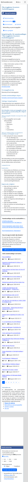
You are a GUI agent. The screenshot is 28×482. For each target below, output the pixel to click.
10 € (10, 459)
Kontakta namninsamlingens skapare (12, 98)
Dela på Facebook (9, 13)
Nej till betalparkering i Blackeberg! (11, 230)
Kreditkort (17, 466)
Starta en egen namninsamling (14, 250)
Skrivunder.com (6, 2)
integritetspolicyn (9, 479)
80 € (10, 461)
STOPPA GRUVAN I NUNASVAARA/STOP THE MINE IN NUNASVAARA (11, 223)
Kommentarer (7, 24)
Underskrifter (9, 21)
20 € (15, 459)
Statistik (18, 24)
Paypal (7, 466)
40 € (5, 461)
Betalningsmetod (7, 464)
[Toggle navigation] (25, 2)
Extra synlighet (8, 30)
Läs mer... (5, 456)
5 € (5, 459)
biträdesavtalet (6, 86)
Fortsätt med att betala (9, 470)
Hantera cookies (9, 406)
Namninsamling (8, 18)
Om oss (7, 408)
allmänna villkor (8, 475)
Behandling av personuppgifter (12, 27)
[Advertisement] (14, 431)
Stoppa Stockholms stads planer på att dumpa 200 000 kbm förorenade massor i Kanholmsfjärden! (13, 227)
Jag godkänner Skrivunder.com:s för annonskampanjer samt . (13, 476)
